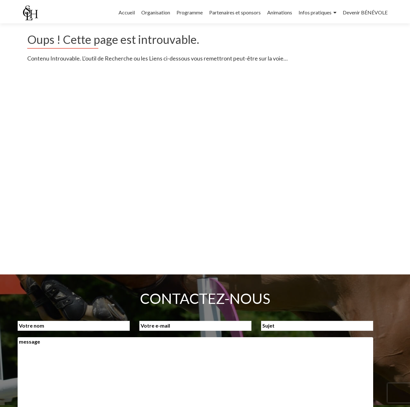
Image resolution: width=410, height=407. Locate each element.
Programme (189, 12)
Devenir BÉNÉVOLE (365, 12)
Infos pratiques (315, 12)
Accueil (127, 12)
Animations (279, 12)
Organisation (155, 12)
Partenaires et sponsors (235, 12)
